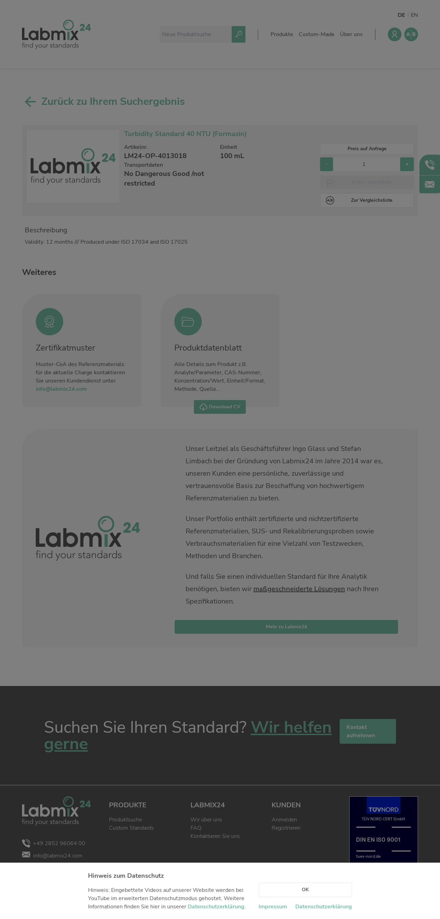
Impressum (272, 906)
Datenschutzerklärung (216, 906)
